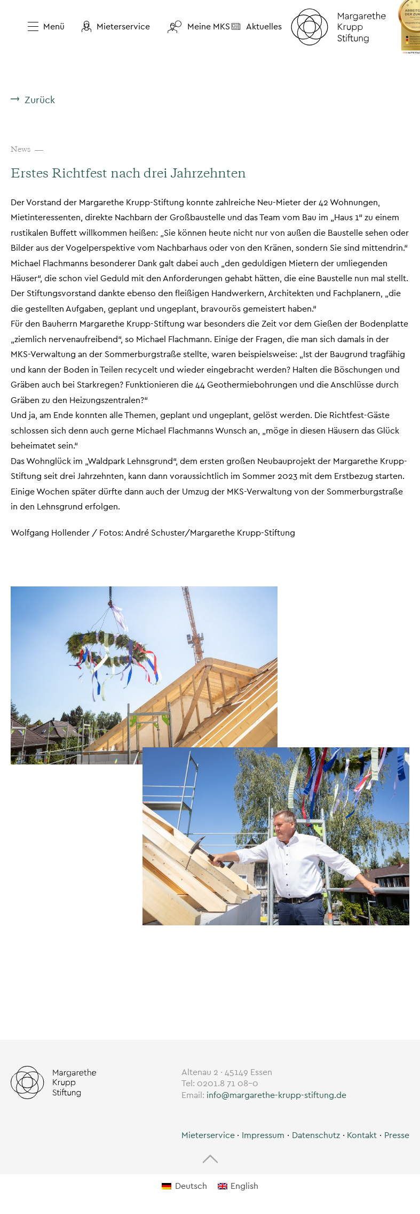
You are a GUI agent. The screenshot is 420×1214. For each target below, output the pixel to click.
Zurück (40, 100)
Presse (396, 1135)
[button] (116, 27)
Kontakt (362, 1135)
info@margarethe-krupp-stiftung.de (276, 1095)
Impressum (263, 1135)
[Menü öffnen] (42, 27)
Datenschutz (316, 1135)
